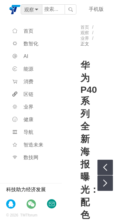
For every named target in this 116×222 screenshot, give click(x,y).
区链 (22, 94)
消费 (22, 81)
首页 (22, 31)
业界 (22, 106)
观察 (84, 32)
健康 (22, 119)
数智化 (25, 43)
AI (20, 56)
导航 (22, 132)
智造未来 (27, 144)
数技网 (25, 157)
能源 (22, 69)
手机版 (96, 9)
